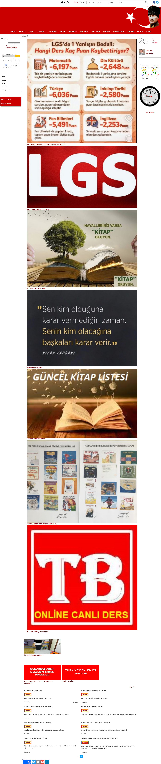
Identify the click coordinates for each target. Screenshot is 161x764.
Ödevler (62, 31)
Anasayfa (13, 31)
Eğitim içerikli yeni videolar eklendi (35, 738)
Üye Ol (76, 2)
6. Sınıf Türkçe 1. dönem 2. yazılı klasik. (94, 690)
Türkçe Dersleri (6, 90)
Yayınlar (140, 31)
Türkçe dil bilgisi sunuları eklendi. (92, 706)
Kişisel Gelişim (6, 104)
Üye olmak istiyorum (11, 47)
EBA (3, 77)
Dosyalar (31, 31)
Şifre (6, 41)
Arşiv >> (132, 687)
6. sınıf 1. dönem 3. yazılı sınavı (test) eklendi (38, 706)
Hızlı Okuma (95, 31)
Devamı (75, 702)
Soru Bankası (72, 31)
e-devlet (4, 86)
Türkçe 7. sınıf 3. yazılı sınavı (33, 690)
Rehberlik (131, 31)
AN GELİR (149, 53)
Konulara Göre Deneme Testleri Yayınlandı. (38, 722)
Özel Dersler (84, 31)
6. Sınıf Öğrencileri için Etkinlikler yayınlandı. (96, 722)
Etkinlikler (106, 31)
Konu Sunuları (52, 31)
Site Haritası (150, 112)
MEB (3, 83)
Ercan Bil (22, 31)
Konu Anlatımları (118, 31)
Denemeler (40, 31)
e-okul (4, 80)
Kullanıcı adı (4, 39)
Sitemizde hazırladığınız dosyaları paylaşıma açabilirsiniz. (99, 738)
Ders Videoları (6, 99)
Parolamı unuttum (11, 46)
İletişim (148, 31)
